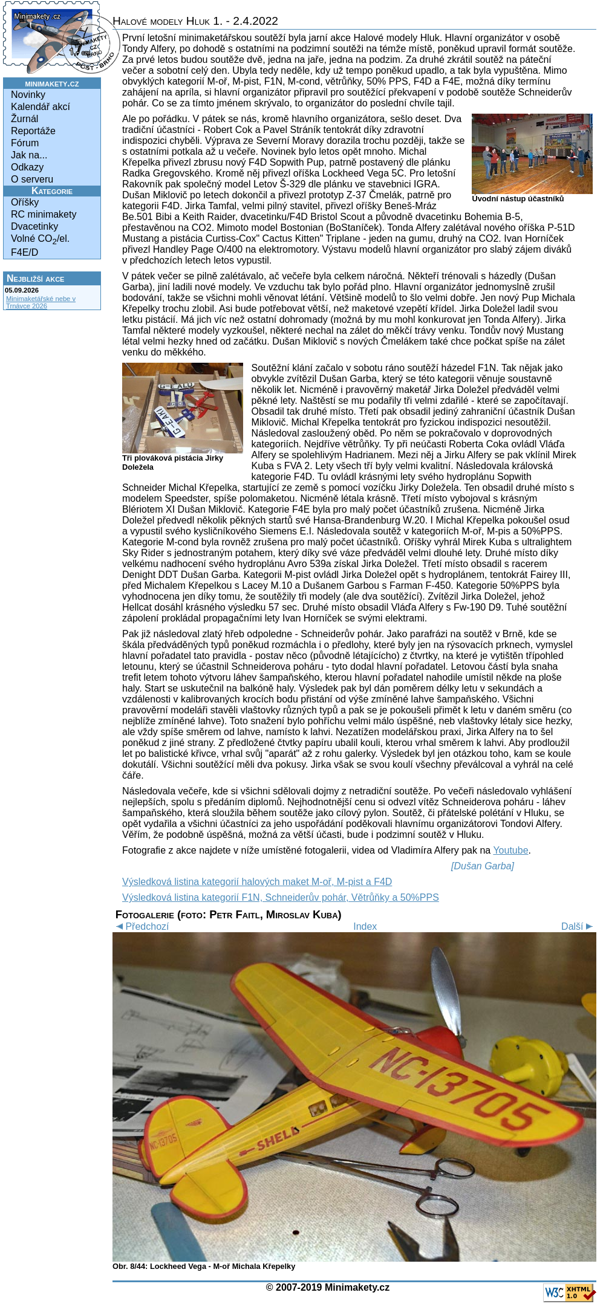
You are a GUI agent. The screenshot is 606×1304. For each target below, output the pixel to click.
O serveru (32, 179)
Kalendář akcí (40, 107)
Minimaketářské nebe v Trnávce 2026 (41, 302)
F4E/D (24, 252)
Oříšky (25, 202)
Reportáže (33, 131)
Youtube (510, 850)
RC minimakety (43, 214)
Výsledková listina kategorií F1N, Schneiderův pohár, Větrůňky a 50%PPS (280, 897)
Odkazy (27, 167)
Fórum (25, 143)
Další (578, 926)
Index (365, 926)
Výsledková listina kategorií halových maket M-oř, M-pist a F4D (257, 882)
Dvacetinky (34, 226)
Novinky (28, 94)
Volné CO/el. (40, 239)
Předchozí (140, 926)
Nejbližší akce (35, 278)
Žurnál (24, 119)
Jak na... (29, 155)
